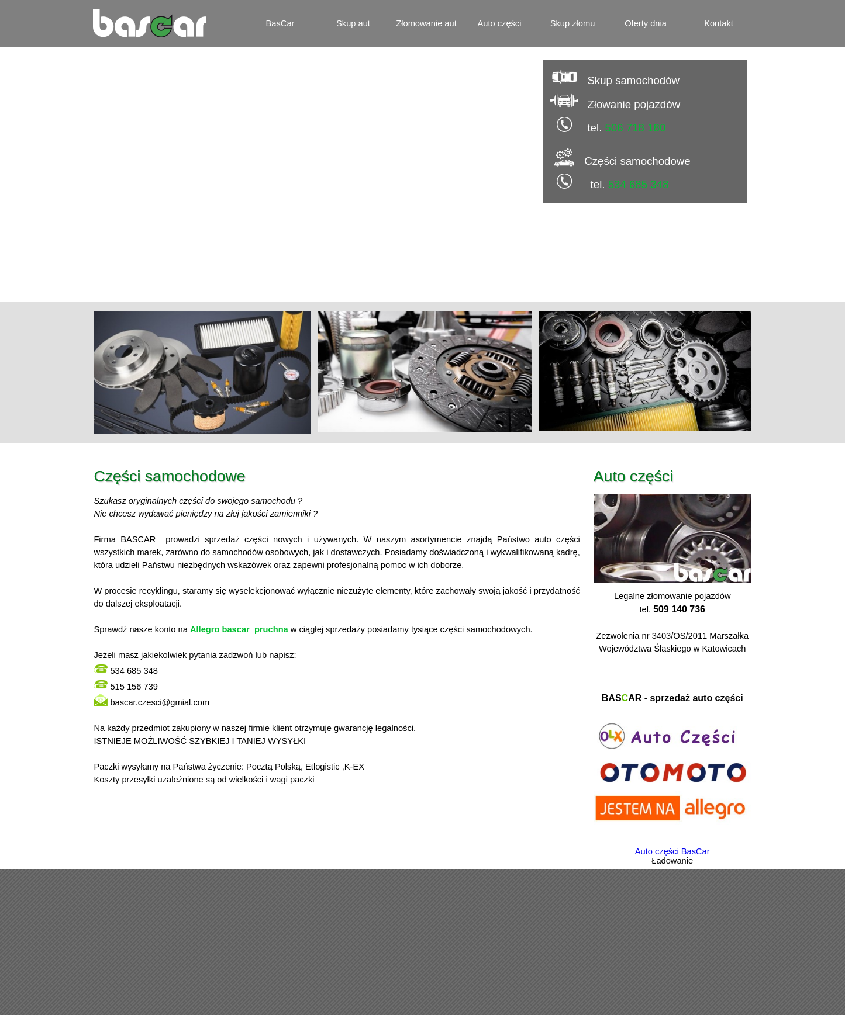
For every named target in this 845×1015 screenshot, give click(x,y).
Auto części (500, 23)
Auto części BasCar (672, 851)
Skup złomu (572, 23)
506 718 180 (635, 128)
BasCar (280, 23)
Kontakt (718, 23)
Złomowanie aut (426, 23)
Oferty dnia (646, 23)
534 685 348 (638, 184)
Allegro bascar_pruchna (239, 629)
